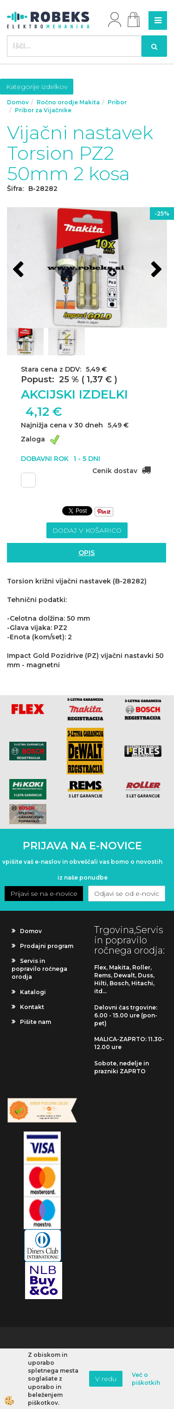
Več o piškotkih (146, 1378)
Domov (18, 102)
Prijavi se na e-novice (43, 893)
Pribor (117, 102)
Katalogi (33, 992)
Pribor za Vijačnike (43, 110)
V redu (105, 1379)
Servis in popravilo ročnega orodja (39, 968)
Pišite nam (35, 1021)
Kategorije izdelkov (36, 86)
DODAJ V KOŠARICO (87, 530)
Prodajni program (46, 945)
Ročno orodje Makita (68, 102)
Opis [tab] (86, 553)
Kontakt (32, 1006)
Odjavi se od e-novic (126, 893)
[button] (155, 270)
